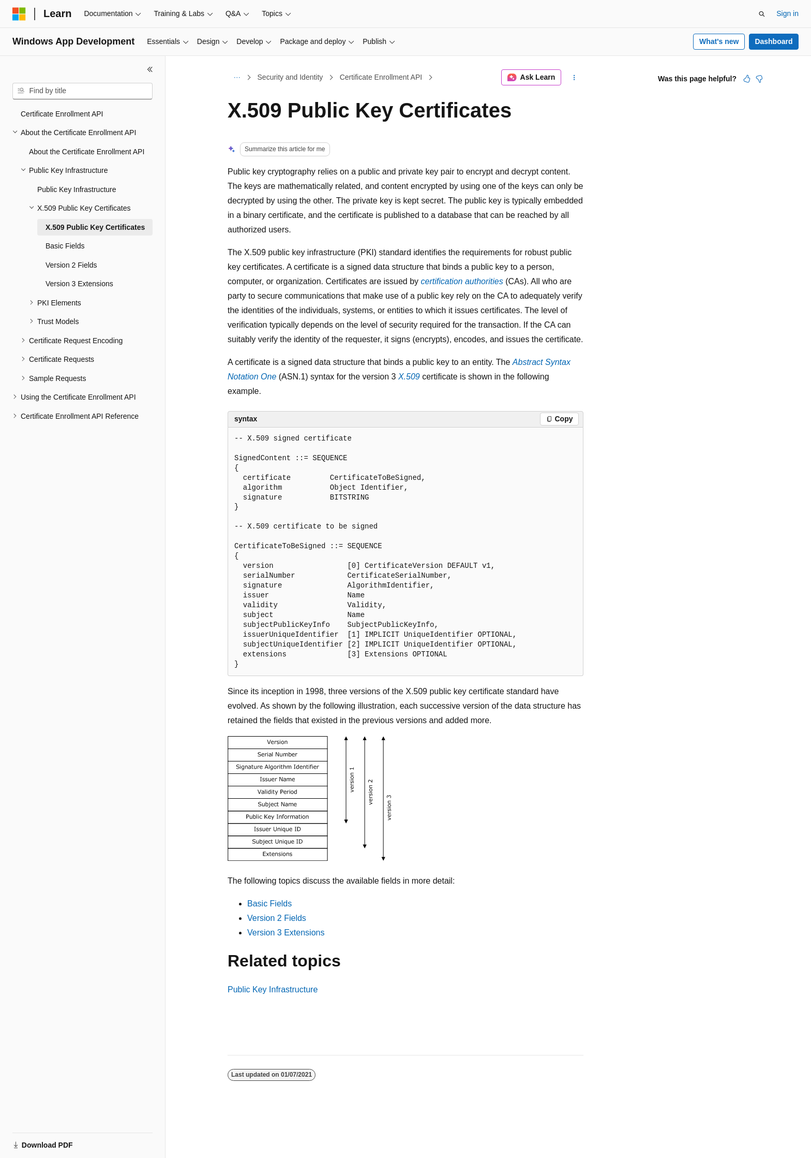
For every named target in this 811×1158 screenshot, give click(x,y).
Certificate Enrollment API (381, 77)
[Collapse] (150, 69)
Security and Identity (290, 77)
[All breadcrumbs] (237, 77)
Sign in (787, 13)
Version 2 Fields (276, 918)
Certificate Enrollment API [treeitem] (62, 114)
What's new (719, 41)
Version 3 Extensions (285, 932)
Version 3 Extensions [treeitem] (79, 284)
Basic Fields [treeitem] (65, 246)
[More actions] (574, 77)
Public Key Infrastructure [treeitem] (76, 189)
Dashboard (773, 41)
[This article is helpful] (747, 78)
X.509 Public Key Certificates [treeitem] (95, 227)
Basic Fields (269, 903)
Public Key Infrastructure (273, 989)
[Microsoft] (19, 14)
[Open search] (762, 14)
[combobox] (82, 91)
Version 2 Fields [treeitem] (71, 265)
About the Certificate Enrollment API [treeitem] (86, 152)
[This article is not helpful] (759, 78)
